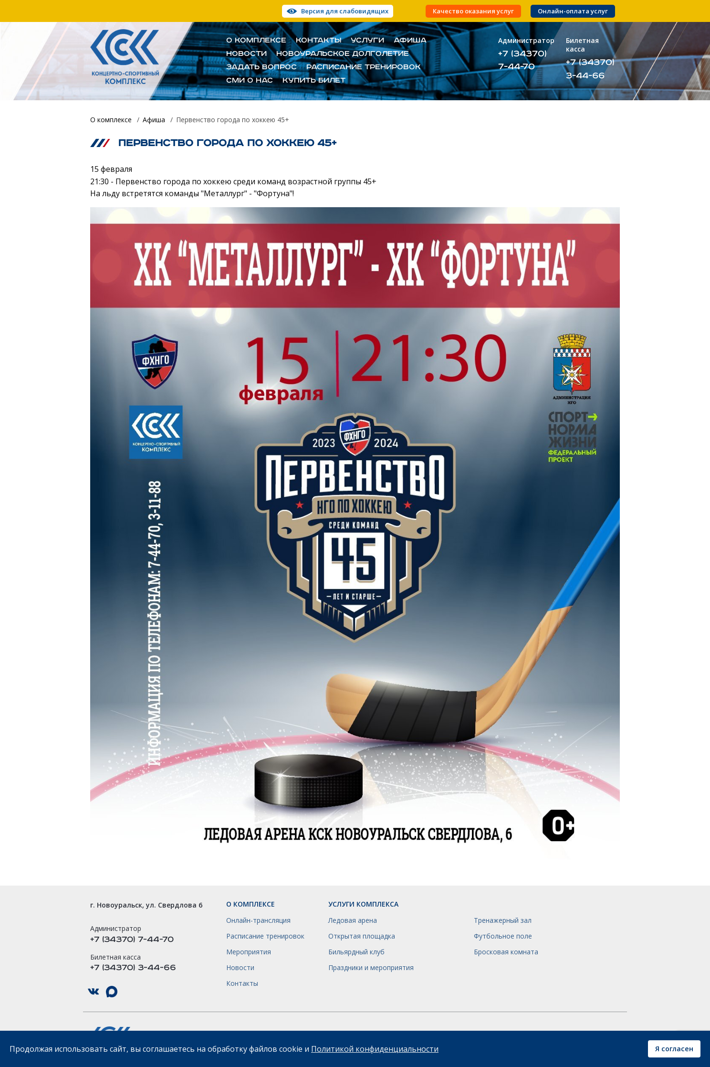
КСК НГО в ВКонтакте (93, 991)
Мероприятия (248, 952)
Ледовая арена (352, 920)
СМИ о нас (249, 80)
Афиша (410, 40)
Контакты (318, 40)
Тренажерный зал (503, 920)
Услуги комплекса (363, 904)
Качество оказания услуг (473, 11)
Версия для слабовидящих (344, 11)
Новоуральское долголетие (342, 54)
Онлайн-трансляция (258, 920)
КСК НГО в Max (111, 991)
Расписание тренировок (363, 67)
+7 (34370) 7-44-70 (522, 60)
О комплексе (256, 40)
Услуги (367, 40)
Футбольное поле (503, 936)
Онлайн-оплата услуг (573, 11)
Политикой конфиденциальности (375, 1049)
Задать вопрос (261, 67)
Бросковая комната (506, 952)
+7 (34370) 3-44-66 (590, 68)
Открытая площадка (361, 936)
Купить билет (313, 80)
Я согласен (674, 1048)
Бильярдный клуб (356, 952)
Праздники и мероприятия (371, 967)
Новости (246, 54)
